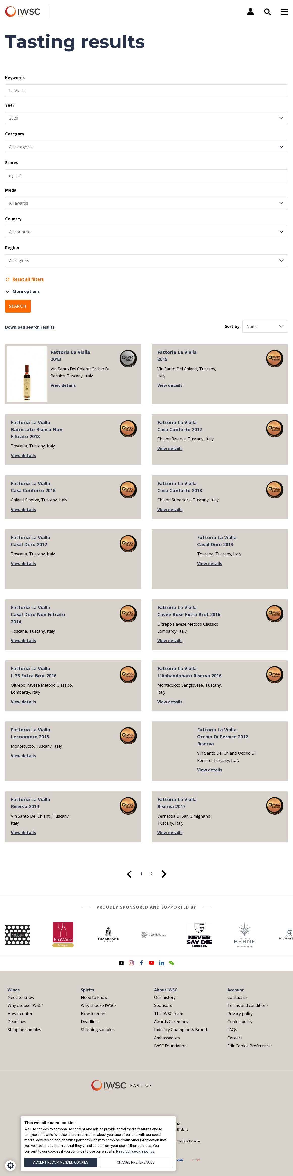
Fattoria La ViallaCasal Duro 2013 (217, 540)
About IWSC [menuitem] (166, 990)
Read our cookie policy (135, 1151)
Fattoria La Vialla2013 (70, 355)
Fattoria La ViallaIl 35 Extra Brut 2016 (33, 672)
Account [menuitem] (235, 990)
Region (12, 247)
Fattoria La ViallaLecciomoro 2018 (30, 733)
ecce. (197, 1141)
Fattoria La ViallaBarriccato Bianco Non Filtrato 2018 (36, 429)
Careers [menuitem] (234, 1038)
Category (14, 134)
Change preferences (136, 1162)
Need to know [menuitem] (21, 997)
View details (63, 385)
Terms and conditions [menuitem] (248, 1005)
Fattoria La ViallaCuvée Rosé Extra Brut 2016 (188, 611)
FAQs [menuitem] (232, 1029)
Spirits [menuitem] (87, 990)
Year (9, 105)
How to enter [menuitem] (20, 1013)
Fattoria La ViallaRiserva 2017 (177, 802)
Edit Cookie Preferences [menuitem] (250, 1046)
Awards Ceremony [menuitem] (171, 1021)
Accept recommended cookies (61, 1162)
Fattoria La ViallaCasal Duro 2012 (30, 540)
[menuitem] (129, 874)
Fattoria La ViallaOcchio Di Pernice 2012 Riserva (222, 736)
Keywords (15, 77)
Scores (11, 162)
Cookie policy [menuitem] (239, 1021)
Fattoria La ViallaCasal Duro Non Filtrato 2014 (38, 614)
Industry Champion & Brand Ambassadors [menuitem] (180, 1034)
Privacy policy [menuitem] (240, 1013)
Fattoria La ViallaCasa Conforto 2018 (179, 486)
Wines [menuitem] (14, 990)
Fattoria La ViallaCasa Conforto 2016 (33, 486)
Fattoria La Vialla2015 (177, 355)
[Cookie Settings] (10, 1165)
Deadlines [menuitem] (17, 1021)
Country (13, 219)
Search (18, 306)
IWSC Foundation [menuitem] (170, 1046)
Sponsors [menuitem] (163, 1005)
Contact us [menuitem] (237, 997)
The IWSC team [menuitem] (168, 1013)
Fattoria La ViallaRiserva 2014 (30, 802)
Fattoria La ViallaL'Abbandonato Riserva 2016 (189, 672)
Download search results (30, 327)
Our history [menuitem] (165, 997)
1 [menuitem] (141, 874)
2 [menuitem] (151, 874)
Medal (11, 190)
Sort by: (232, 326)
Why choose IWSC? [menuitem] (25, 1005)
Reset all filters (24, 279)
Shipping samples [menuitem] (24, 1029)
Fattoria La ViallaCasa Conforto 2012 (179, 425)
